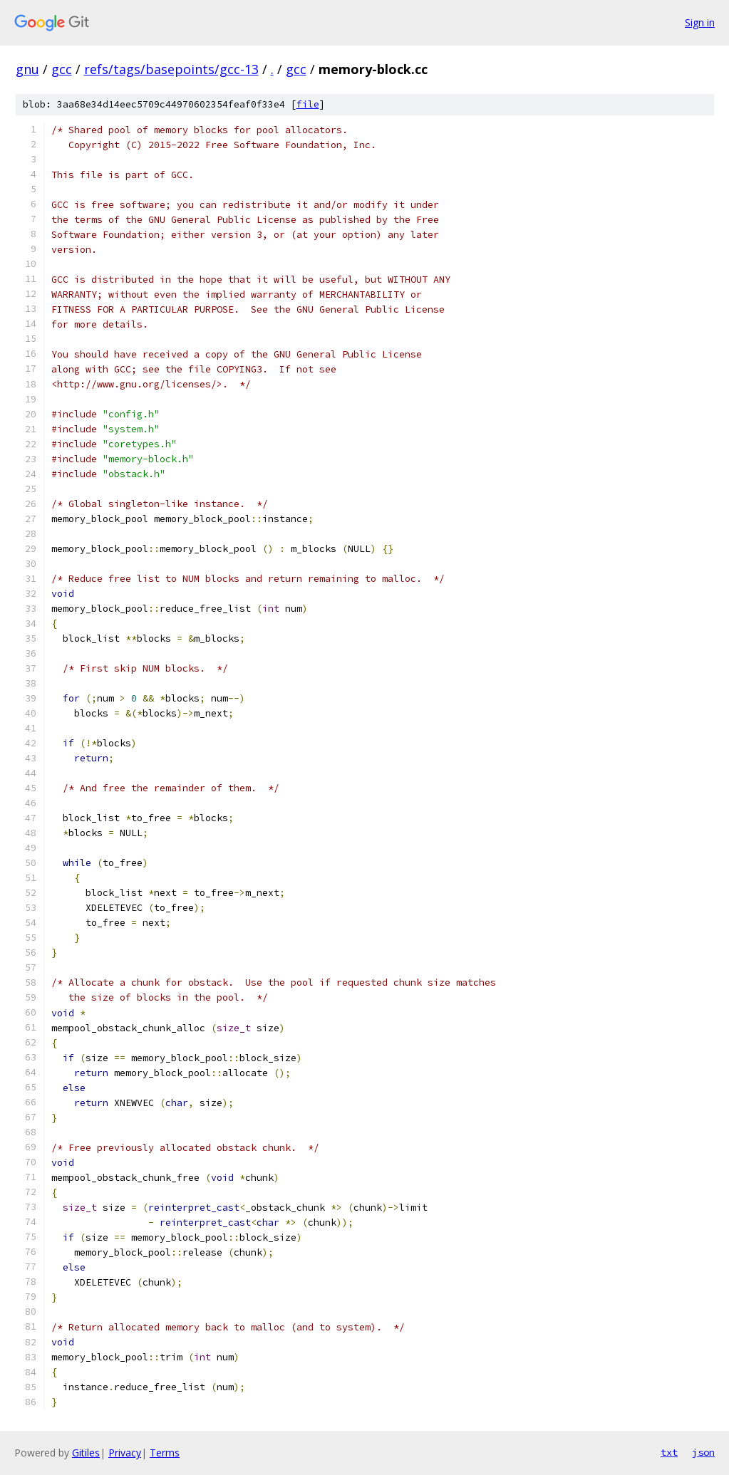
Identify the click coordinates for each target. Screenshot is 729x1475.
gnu (27, 69)
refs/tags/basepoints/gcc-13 (171, 69)
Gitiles (86, 1452)
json (703, 1452)
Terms (165, 1452)
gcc (61, 69)
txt (669, 1452)
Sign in (700, 22)
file (307, 104)
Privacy (124, 1452)
